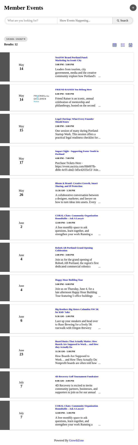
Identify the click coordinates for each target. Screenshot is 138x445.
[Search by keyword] (31, 20)
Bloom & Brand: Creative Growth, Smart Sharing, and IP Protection (76, 184)
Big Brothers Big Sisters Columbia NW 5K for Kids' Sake (77, 310)
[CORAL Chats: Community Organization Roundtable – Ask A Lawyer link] (42, 225)
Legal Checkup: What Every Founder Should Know (74, 120)
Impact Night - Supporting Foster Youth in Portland (77, 152)
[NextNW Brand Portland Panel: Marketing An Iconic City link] (42, 67)
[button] (133, 7)
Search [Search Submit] (122, 20)
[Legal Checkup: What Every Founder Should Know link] (42, 128)
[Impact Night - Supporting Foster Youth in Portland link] (42, 160)
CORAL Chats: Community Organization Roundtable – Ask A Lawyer (76, 217)
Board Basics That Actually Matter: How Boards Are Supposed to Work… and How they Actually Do (76, 344)
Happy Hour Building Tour (69, 280)
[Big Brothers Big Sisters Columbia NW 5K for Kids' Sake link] (42, 318)
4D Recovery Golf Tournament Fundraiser (77, 376)
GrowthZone (76, 440)
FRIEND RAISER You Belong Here (73, 89)
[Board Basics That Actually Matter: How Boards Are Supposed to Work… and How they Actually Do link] (42, 352)
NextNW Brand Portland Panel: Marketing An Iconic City (71, 59)
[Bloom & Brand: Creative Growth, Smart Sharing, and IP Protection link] (42, 192)
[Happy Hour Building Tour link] (42, 288)
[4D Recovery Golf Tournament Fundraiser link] (42, 384)
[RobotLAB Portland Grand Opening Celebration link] (42, 257)
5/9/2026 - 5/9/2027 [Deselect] (15, 39)
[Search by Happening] (84, 20)
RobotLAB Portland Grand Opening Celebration (74, 249)
